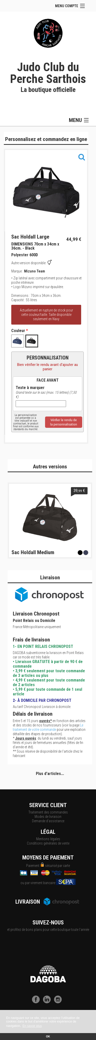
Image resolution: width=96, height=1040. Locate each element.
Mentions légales (48, 839)
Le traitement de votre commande (48, 727)
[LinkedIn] (48, 1002)
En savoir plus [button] (32, 1026)
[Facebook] (37, 1002)
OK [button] (48, 1036)
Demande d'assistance (48, 821)
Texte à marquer (30, 388)
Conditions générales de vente (48, 843)
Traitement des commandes (48, 812)
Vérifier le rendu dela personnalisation (63, 422)
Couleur (19, 331)
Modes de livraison (48, 817)
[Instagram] (59, 1002)
